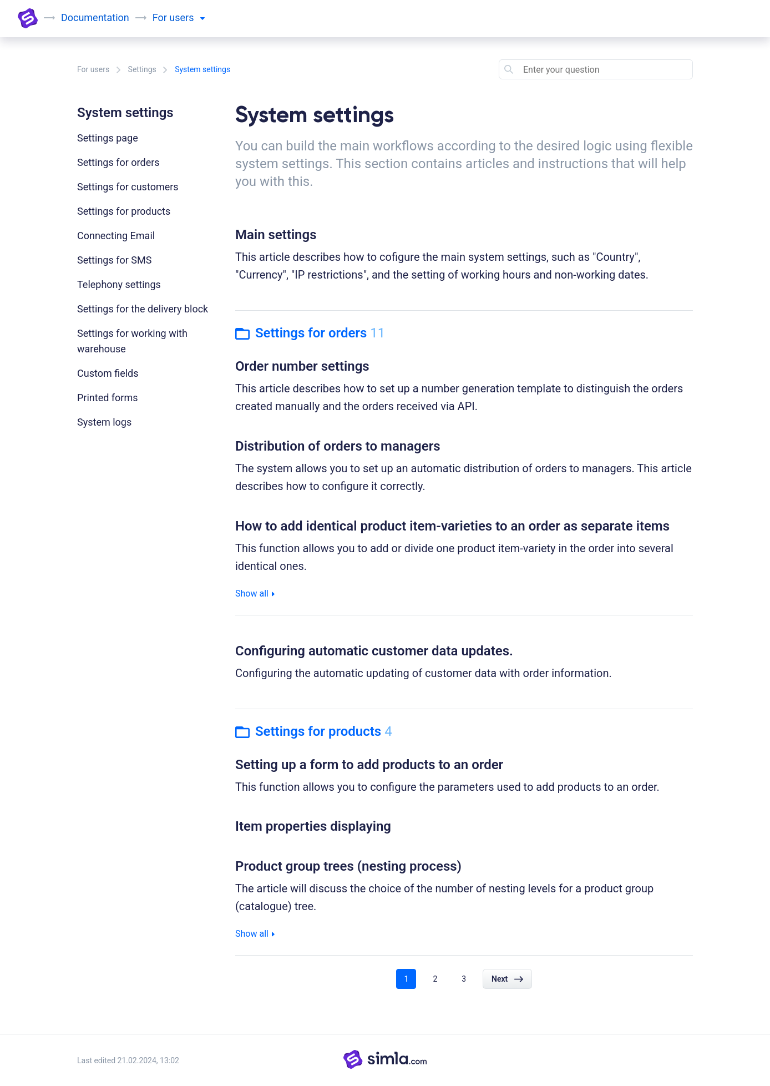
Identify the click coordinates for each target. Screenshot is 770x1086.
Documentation (95, 17)
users (187, 17)
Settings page (107, 138)
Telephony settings (119, 284)
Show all (255, 593)
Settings (142, 69)
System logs (104, 422)
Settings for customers (128, 187)
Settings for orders (118, 162)
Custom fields (108, 373)
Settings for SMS (114, 260)
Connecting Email (116, 235)
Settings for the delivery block (142, 309)
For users (93, 69)
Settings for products (123, 211)
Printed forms (107, 397)
